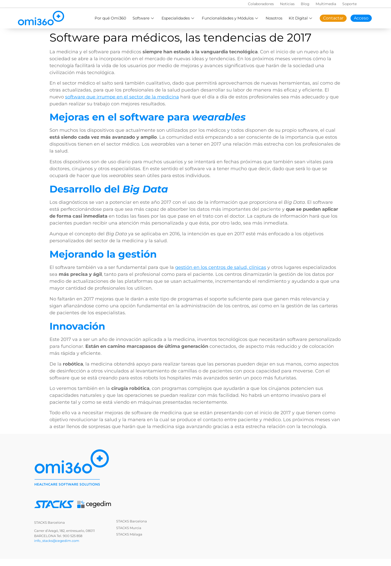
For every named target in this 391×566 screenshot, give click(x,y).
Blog (305, 4)
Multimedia (326, 4)
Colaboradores (261, 4)
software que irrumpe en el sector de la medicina (122, 97)
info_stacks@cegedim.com (56, 541)
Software (144, 18)
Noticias (287, 4)
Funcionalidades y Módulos (230, 18)
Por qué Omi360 (110, 18)
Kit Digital (301, 18)
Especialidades (178, 18)
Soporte (349, 4)
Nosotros (274, 18)
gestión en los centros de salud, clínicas (220, 267)
